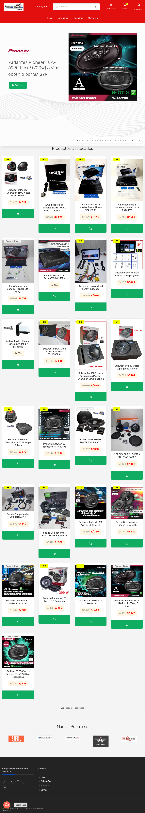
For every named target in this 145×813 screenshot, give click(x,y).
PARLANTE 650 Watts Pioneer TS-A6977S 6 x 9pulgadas (18, 674)
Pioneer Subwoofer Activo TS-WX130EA (54, 277)
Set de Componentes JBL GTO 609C (18, 515)
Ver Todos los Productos (72, 708)
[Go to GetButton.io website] (6, 810)
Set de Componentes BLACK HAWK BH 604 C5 (54, 534)
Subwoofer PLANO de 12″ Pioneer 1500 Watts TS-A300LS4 (54, 351)
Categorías (41, 6)
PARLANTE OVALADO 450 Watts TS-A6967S (54, 445)
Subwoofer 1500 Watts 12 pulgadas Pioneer (127, 367)
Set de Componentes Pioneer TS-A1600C (127, 523)
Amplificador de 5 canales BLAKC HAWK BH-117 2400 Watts (54, 207)
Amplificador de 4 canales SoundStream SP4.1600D (90, 207)
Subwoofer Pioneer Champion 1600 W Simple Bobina (18, 442)
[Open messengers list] (6, 804)
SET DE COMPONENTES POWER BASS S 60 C (90, 441)
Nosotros (78, 18)
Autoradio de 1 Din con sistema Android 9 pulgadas (18, 344)
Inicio (49, 18)
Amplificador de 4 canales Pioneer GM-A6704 (18, 289)
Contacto (93, 18)
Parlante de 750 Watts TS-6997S (91, 602)
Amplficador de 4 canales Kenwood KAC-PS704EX (127, 207)
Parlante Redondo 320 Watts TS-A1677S (18, 602)
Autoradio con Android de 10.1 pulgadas (91, 287)
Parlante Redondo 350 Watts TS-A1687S (91, 523)
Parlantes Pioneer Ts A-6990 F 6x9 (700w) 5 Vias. (126, 603)
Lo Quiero (18, 85)
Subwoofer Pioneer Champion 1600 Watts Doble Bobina (18, 193)
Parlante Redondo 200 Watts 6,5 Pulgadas (54, 600)
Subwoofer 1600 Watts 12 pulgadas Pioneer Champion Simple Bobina (90, 376)
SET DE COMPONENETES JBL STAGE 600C (127, 456)
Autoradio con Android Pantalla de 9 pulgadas (127, 274)
